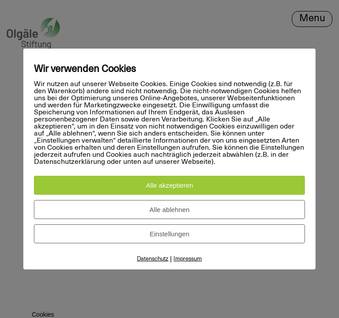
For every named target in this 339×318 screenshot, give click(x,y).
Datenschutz (152, 259)
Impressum (187, 259)
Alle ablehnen (170, 209)
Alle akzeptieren (169, 185)
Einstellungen (169, 234)
